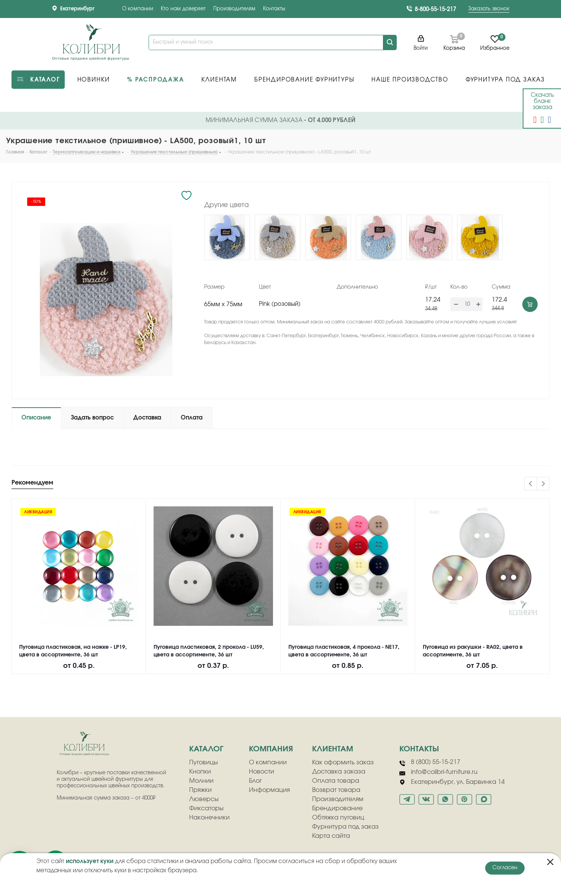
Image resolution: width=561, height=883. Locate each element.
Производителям (234, 9)
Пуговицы (203, 762)
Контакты (274, 9)
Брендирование (337, 808)
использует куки (89, 861)
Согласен (504, 867)
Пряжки (200, 790)
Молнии (201, 781)
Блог (255, 781)
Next (543, 484)
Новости (261, 772)
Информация (269, 790)
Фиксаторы (206, 808)
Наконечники (209, 817)
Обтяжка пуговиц (338, 817)
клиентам (332, 749)
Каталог (206, 749)
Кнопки (200, 772)
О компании (137, 9)
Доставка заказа (338, 772)
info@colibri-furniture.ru (438, 772)
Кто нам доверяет (183, 9)
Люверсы (204, 799)
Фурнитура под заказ (345, 827)
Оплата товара (335, 781)
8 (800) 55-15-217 (429, 762)
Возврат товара (336, 790)
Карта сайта (331, 836)
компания (271, 749)
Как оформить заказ (343, 762)
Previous (531, 484)
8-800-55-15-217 (435, 9)
